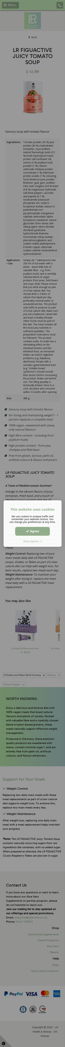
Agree (32, 531)
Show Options (32, 541)
